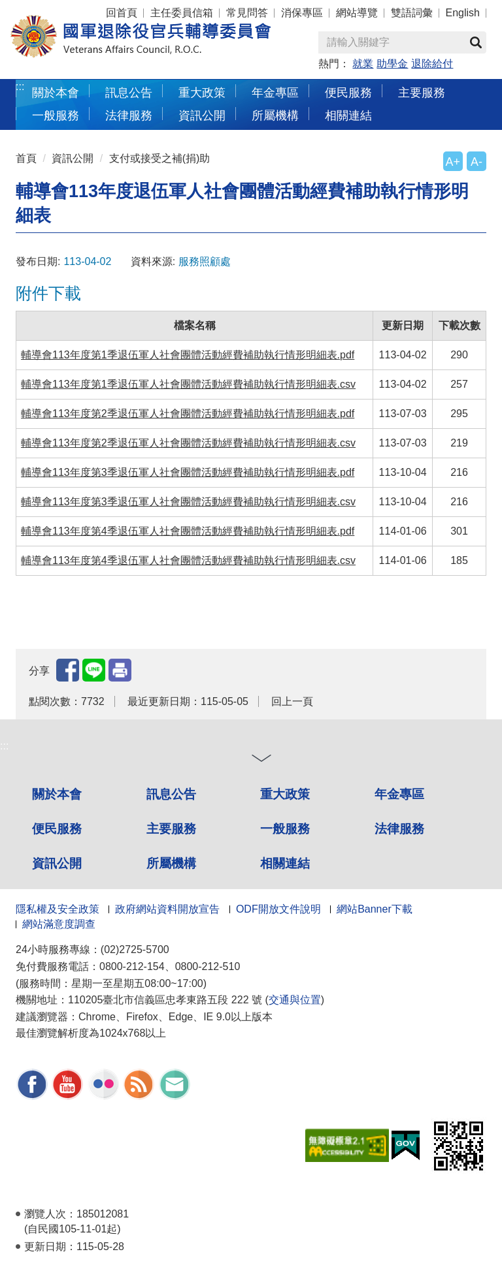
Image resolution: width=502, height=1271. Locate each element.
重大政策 (202, 92)
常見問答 (247, 12)
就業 (362, 63)
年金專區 (275, 92)
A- (476, 161)
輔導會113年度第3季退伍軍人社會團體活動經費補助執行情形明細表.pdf (187, 472)
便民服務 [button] (348, 92)
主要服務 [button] (421, 92)
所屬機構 (171, 863)
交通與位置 (295, 999)
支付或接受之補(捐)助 (159, 158)
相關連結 (285, 863)
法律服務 (399, 829)
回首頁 (121, 12)
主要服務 (171, 829)
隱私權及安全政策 (57, 909)
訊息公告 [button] (128, 92)
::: (20, 86)
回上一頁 (292, 701)
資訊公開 (72, 158)
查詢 (475, 42)
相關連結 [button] (348, 115)
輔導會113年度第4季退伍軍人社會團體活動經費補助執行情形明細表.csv (188, 560)
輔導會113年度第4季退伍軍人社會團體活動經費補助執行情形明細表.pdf (187, 531)
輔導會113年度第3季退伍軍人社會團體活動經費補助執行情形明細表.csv (188, 501)
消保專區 (302, 12)
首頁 (26, 158)
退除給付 (432, 63)
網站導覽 (357, 12)
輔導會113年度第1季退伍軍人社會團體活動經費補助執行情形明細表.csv (188, 384)
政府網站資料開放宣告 (167, 909)
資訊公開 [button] (202, 115)
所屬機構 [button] (275, 115)
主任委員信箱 (181, 12)
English (463, 12)
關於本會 (57, 794)
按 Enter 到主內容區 (59, 8)
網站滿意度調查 (58, 924)
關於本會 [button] (55, 92)
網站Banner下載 (374, 909)
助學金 (392, 63)
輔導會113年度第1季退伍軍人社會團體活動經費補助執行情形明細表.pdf (187, 354)
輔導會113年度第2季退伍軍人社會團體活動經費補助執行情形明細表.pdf (187, 413)
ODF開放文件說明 (278, 909)
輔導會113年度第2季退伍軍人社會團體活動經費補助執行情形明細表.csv (188, 442)
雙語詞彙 (412, 12)
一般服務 (285, 829)
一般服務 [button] (55, 115)
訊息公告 (171, 794)
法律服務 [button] (128, 115)
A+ (453, 161)
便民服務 (57, 829)
